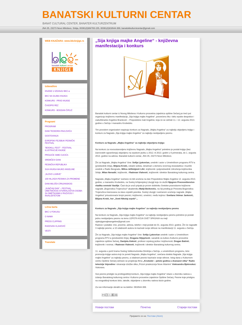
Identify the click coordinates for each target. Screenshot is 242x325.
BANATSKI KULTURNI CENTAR (116, 14)
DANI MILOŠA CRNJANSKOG (58, 184)
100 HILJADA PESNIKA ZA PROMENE (62, 179)
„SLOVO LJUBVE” (53, 174)
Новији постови (104, 307)
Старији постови (187, 307)
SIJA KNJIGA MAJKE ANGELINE (60, 169)
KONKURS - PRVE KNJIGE (57, 101)
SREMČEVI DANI (53, 160)
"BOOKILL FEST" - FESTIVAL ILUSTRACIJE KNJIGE (58, 149)
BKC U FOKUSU (52, 212)
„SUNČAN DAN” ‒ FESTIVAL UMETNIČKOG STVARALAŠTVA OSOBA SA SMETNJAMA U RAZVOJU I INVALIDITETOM (63, 192)
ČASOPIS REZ (51, 105)
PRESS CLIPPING (53, 221)
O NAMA (49, 216)
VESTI (48, 231)
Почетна (145, 307)
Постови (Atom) (155, 316)
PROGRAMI (50, 126)
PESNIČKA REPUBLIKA (56, 164)
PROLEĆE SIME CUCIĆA (56, 155)
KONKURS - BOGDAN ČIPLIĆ (58, 110)
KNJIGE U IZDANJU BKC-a (57, 91)
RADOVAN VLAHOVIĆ (55, 226)
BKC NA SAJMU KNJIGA (56, 96)
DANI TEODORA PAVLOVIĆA (58, 131)
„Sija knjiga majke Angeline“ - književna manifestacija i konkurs (136, 43)
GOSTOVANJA (51, 136)
